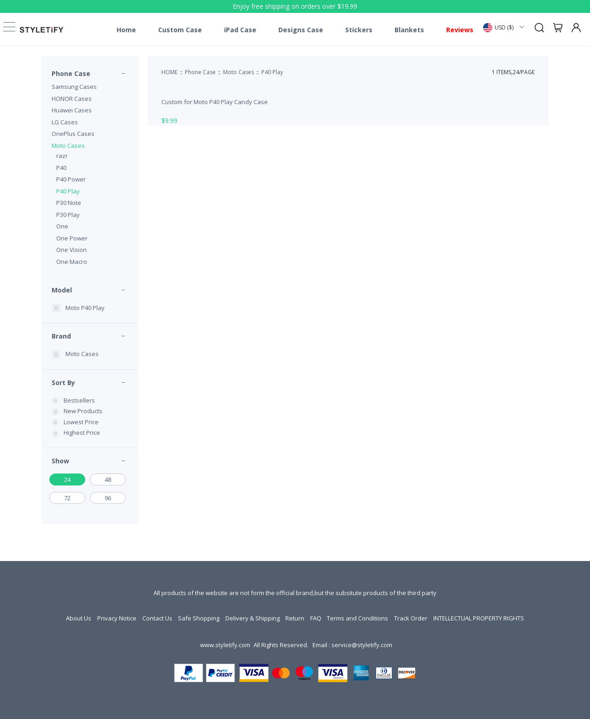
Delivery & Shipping (252, 618)
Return (294, 618)
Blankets (409, 30)
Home (126, 30)
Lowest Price (81, 422)
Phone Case (71, 73)
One (62, 226)
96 (108, 498)
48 (108, 479)
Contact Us (157, 618)
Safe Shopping (198, 618)
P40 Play (68, 191)
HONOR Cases (72, 98)
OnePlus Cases (73, 133)
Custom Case (180, 30)
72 (67, 498)
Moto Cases (68, 145)
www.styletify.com (225, 645)
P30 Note (68, 203)
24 (67, 479)
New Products (83, 411)
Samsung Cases (74, 86)
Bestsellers (79, 400)
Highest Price (82, 432)
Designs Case (300, 30)
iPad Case (240, 30)
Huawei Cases (72, 110)
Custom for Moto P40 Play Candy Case (214, 102)
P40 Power (71, 179)
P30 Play (68, 214)
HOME (169, 72)
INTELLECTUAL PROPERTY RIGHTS (478, 618)
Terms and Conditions (357, 618)
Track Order (410, 618)
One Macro (71, 261)
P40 (61, 168)
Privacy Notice (116, 618)
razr (62, 156)
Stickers (358, 30)
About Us (78, 618)
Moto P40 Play (85, 308)
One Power (72, 238)
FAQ (315, 618)
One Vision (71, 250)
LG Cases (65, 122)
